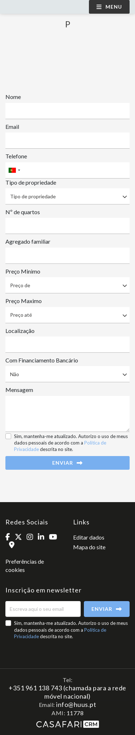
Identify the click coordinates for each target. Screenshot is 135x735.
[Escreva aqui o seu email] (43, 609)
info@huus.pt (76, 704)
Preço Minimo (22, 271)
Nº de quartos (22, 211)
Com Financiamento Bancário (41, 360)
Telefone (16, 156)
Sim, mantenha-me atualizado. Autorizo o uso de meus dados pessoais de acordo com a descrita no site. (71, 442)
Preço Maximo (23, 300)
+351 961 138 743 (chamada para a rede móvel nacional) (67, 692)
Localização (20, 330)
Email (12, 126)
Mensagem (19, 389)
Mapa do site (89, 547)
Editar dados (88, 537)
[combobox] (67, 170)
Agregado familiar (27, 241)
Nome (13, 96)
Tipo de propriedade (30, 182)
